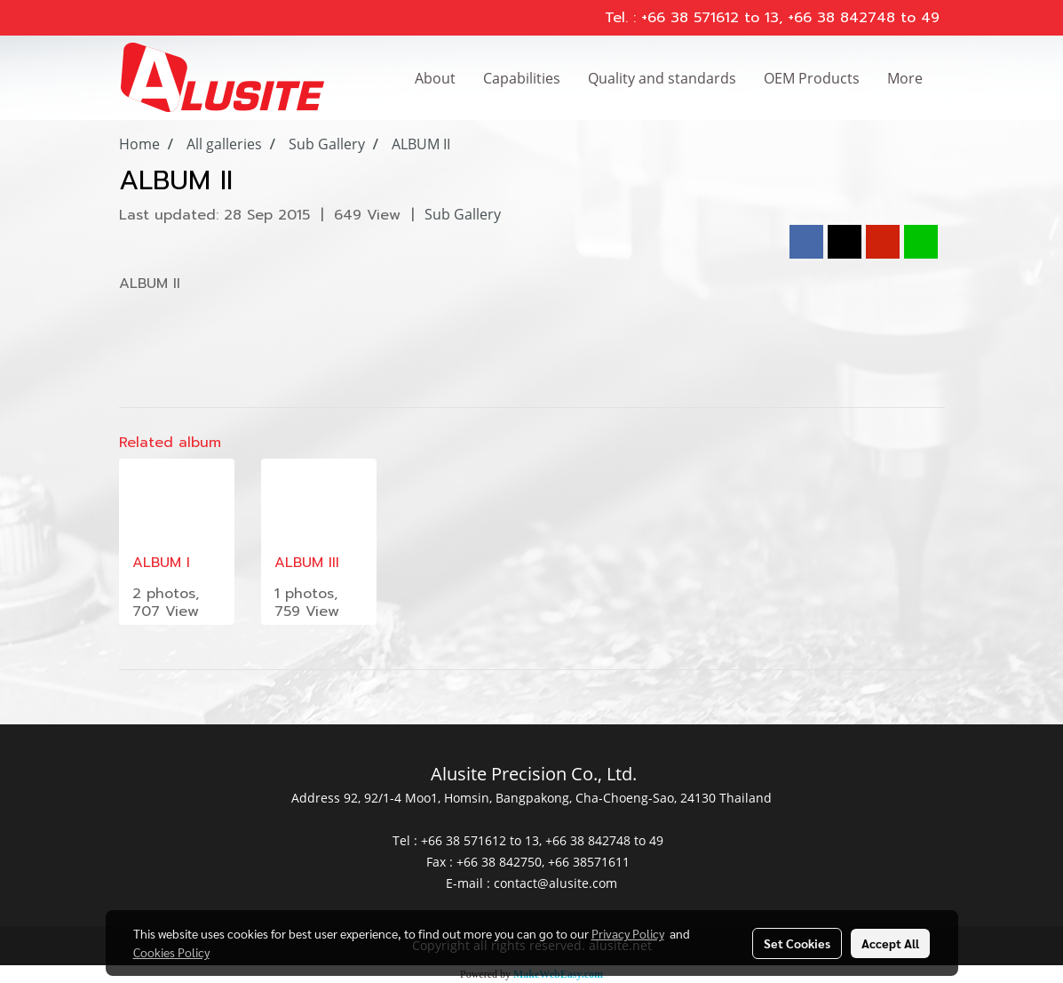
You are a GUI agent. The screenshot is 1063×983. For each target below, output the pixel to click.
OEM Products (812, 78)
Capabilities (521, 78)
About (435, 78)
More (905, 78)
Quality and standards (662, 78)
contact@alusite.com (555, 883)
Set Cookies (797, 943)
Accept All (890, 943)
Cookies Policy (171, 952)
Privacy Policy (627, 933)
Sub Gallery (462, 214)
